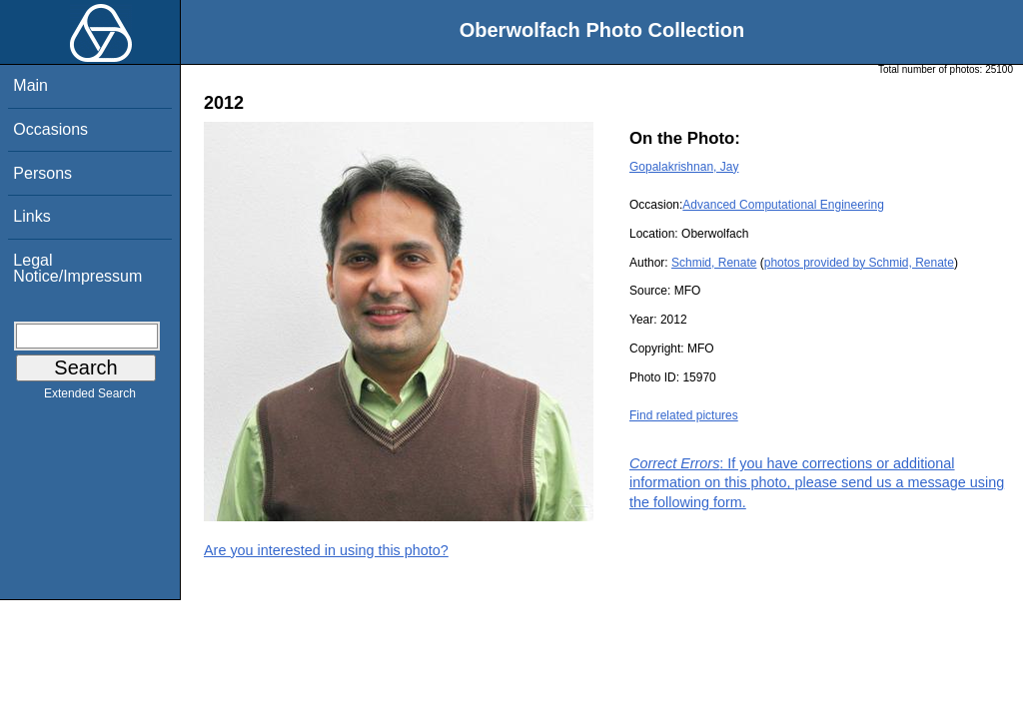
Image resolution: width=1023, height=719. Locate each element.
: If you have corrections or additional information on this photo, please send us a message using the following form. (816, 482)
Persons (42, 173)
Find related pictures (683, 415)
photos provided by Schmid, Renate (859, 263)
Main (30, 85)
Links (31, 216)
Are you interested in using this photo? (326, 550)
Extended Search (90, 397)
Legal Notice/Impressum (77, 268)
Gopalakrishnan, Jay (683, 167)
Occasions (50, 129)
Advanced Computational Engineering (782, 205)
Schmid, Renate (713, 263)
